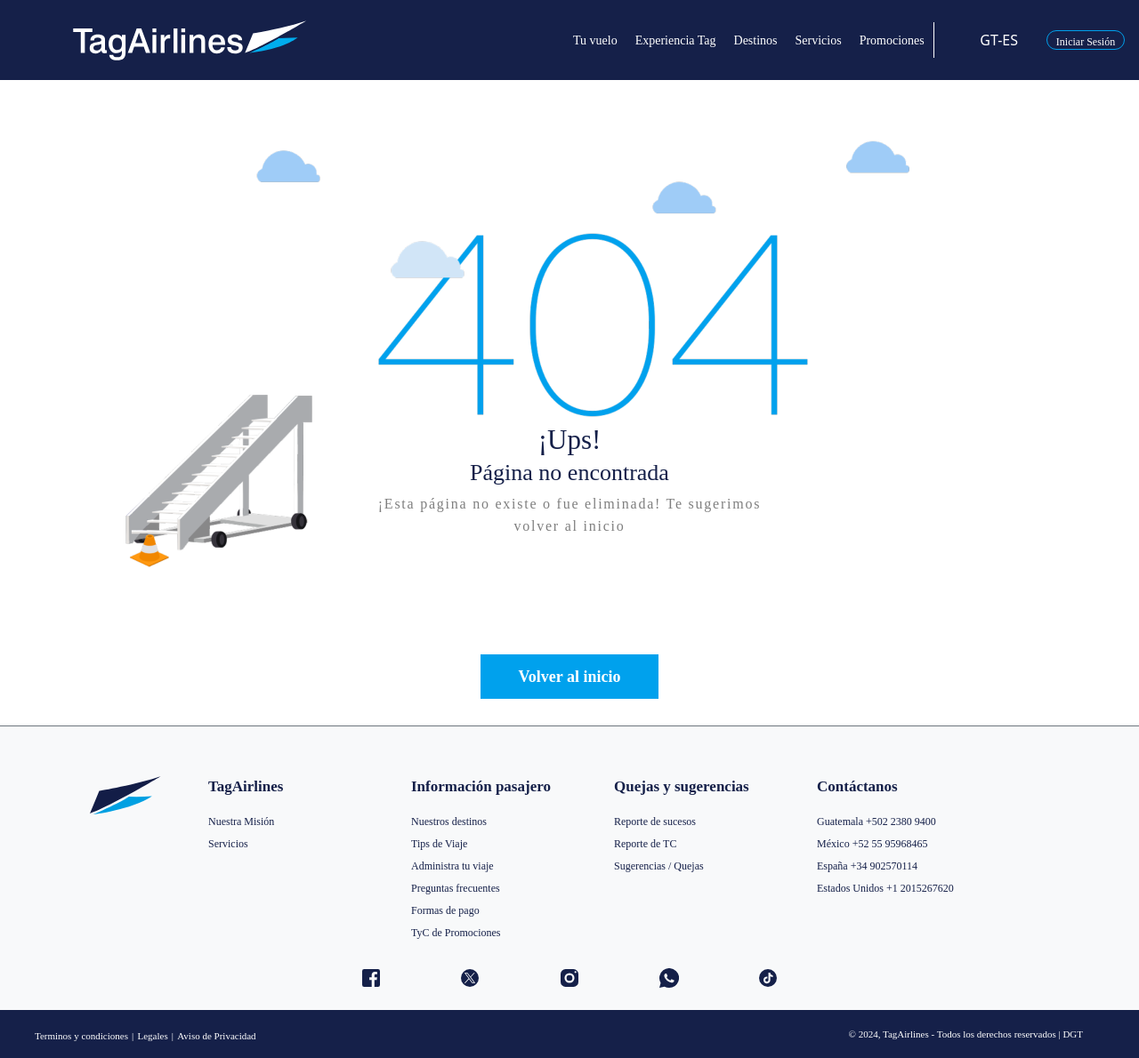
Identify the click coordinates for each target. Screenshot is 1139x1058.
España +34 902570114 (867, 866)
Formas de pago (445, 910)
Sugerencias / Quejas (659, 866)
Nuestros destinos (449, 821)
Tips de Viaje (439, 844)
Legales (152, 1035)
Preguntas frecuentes (455, 888)
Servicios (228, 844)
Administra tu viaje (452, 866)
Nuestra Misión (241, 821)
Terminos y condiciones (81, 1035)
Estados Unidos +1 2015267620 (885, 888)
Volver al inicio (569, 676)
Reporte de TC (645, 844)
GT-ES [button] (987, 40)
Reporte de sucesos (655, 821)
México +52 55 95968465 (872, 844)
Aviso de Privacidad (216, 1035)
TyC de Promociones (455, 932)
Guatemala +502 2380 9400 (876, 821)
